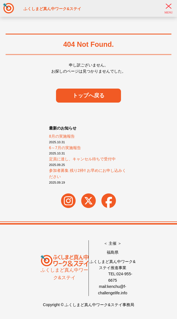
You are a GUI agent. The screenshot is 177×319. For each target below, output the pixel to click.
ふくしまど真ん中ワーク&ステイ (64, 269)
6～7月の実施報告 (65, 147)
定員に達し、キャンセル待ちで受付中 (82, 159)
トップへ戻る (88, 95)
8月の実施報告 (62, 136)
